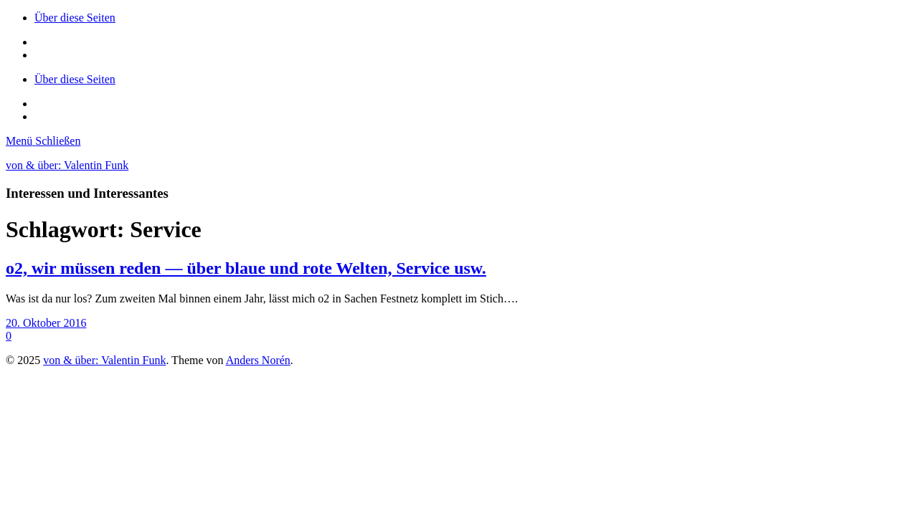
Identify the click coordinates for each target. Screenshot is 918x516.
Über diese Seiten (74, 17)
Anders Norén (258, 360)
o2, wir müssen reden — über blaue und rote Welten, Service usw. (246, 268)
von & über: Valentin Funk (67, 165)
